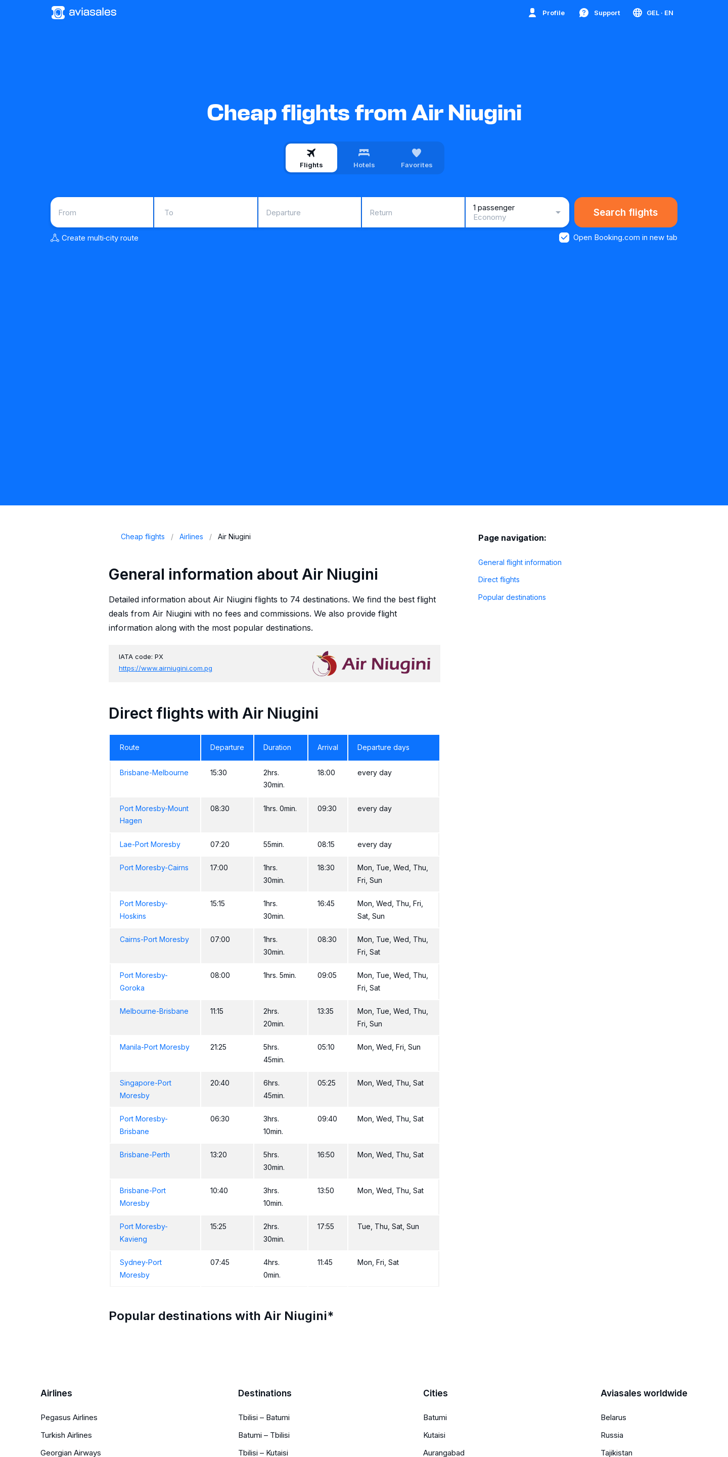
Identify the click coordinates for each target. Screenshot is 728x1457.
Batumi (435, 1417)
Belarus (613, 1417)
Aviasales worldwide (644, 1393)
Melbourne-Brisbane (154, 1011)
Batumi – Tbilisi (264, 1435)
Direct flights (499, 579)
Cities (435, 1393)
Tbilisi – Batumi (264, 1417)
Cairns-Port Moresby (154, 939)
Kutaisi (434, 1435)
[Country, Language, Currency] (652, 13)
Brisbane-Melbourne (154, 772)
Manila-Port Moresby (155, 1047)
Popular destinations (512, 597)
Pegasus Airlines (69, 1417)
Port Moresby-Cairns (154, 867)
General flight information (520, 562)
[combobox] (102, 212)
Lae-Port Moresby (150, 844)
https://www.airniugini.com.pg (165, 668)
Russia (612, 1435)
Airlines (56, 1393)
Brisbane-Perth (145, 1154)
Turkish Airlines (66, 1435)
